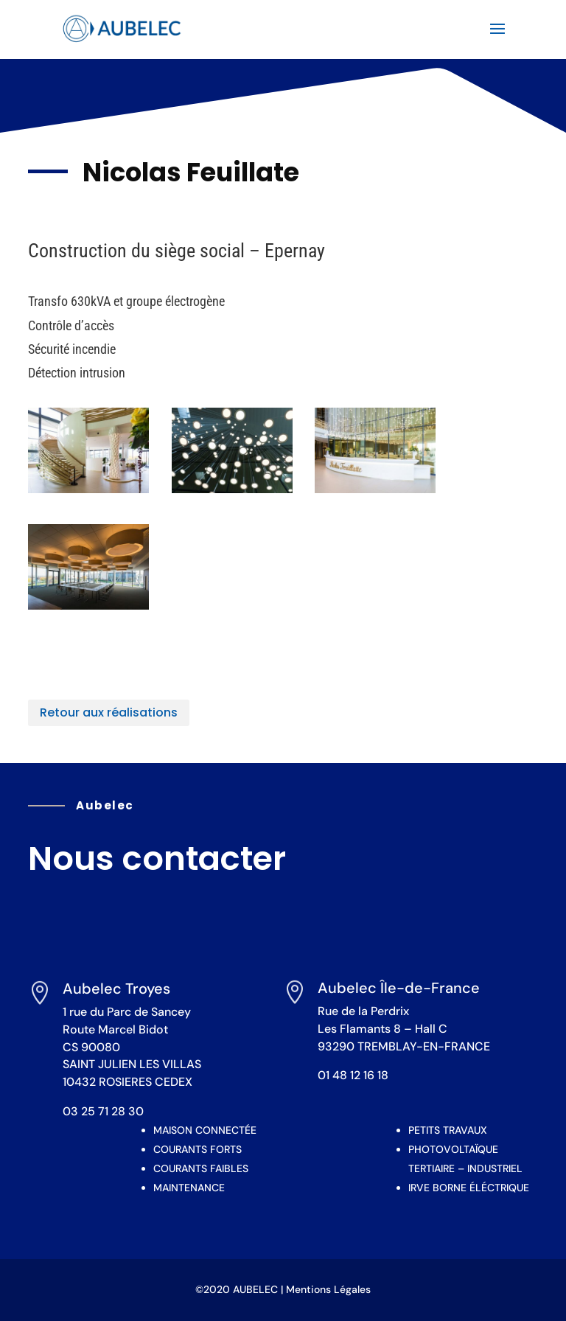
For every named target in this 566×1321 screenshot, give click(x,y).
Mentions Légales (328, 1289)
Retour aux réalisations (109, 712)
